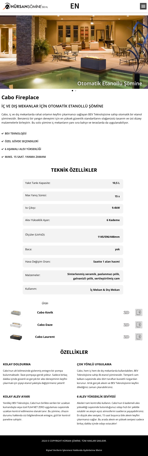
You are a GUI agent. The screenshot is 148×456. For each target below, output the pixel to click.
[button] (4, 52)
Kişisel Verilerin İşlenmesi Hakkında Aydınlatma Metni (74, 450)
